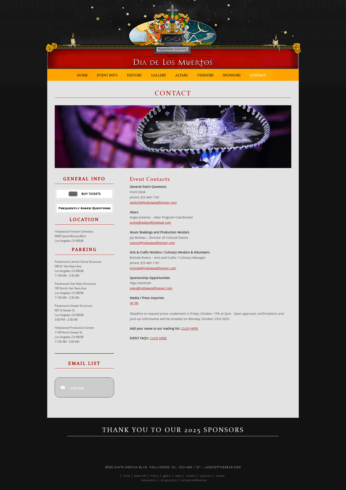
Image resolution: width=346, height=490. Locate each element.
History (134, 75)
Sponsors (232, 75)
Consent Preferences (194, 480)
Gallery (158, 75)
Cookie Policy (148, 480)
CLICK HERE (189, 328)
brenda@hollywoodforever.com (153, 268)
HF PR (134, 303)
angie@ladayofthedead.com (150, 222)
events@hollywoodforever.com (152, 243)
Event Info (107, 75)
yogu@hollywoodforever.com (151, 288)
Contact (258, 75)
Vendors (205, 75)
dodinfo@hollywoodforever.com (153, 202)
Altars (181, 75)
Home (82, 75)
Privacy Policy (169, 480)
